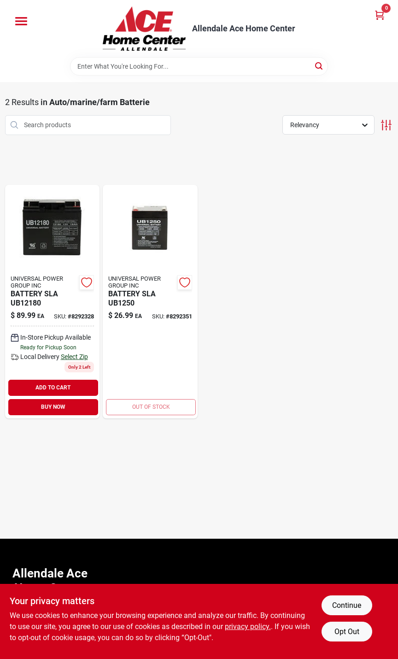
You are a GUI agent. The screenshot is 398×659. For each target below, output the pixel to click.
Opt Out (346, 631)
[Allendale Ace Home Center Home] (144, 28)
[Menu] (21, 21)
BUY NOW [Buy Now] (53, 407)
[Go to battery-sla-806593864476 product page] (52, 301)
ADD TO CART (52, 387)
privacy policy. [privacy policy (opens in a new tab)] (248, 626)
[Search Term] (199, 66)
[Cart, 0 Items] (379, 15)
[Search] (319, 65)
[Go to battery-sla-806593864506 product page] (150, 301)
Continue (346, 605)
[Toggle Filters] (386, 125)
